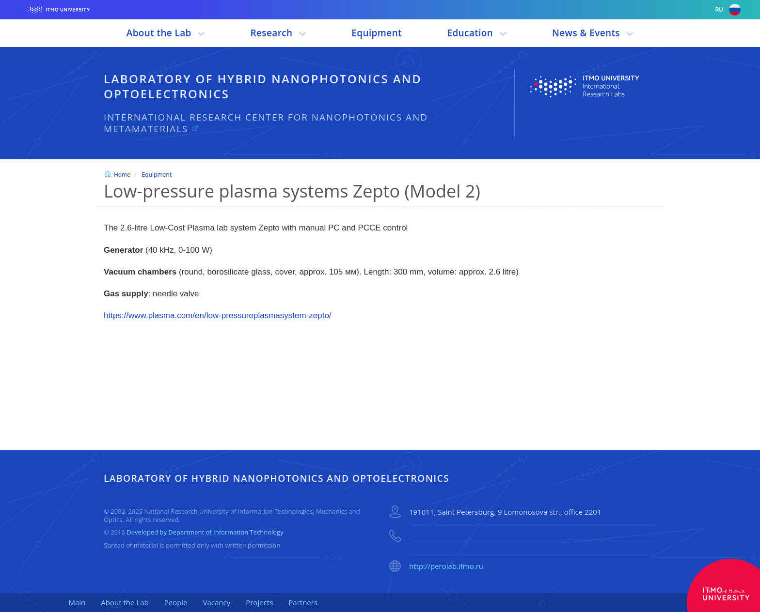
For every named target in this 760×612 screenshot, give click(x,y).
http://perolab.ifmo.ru (446, 566)
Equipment (376, 33)
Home (117, 174)
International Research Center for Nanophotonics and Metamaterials (266, 123)
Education (477, 33)
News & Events (592, 33)
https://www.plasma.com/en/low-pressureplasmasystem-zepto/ (218, 315)
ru (728, 9)
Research (278, 33)
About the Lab (166, 33)
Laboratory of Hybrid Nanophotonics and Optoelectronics (263, 86)
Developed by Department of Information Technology (205, 532)
